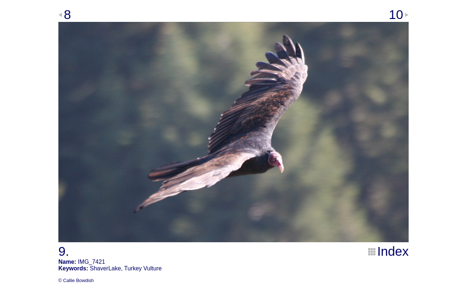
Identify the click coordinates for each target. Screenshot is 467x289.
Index (393, 251)
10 (396, 14)
